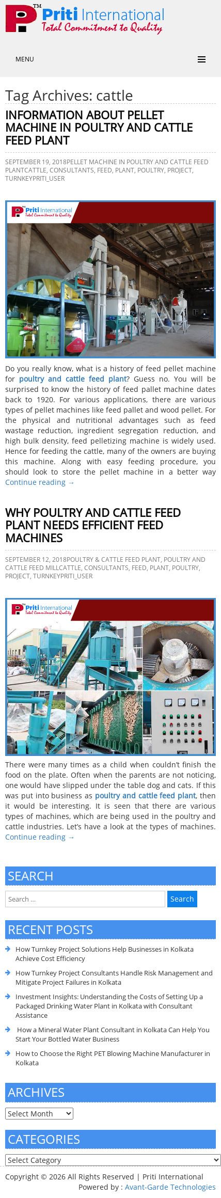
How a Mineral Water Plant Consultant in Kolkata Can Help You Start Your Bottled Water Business (112, 1034)
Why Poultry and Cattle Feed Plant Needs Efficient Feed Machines (93, 525)
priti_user (49, 178)
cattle (35, 170)
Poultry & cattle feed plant (114, 559)
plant (124, 170)
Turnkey (19, 178)
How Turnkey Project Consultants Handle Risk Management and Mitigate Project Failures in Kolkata (114, 977)
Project (179, 170)
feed (104, 170)
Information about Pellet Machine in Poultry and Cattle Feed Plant (99, 127)
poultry (150, 170)
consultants (72, 170)
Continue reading (40, 482)
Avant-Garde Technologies (170, 1187)
